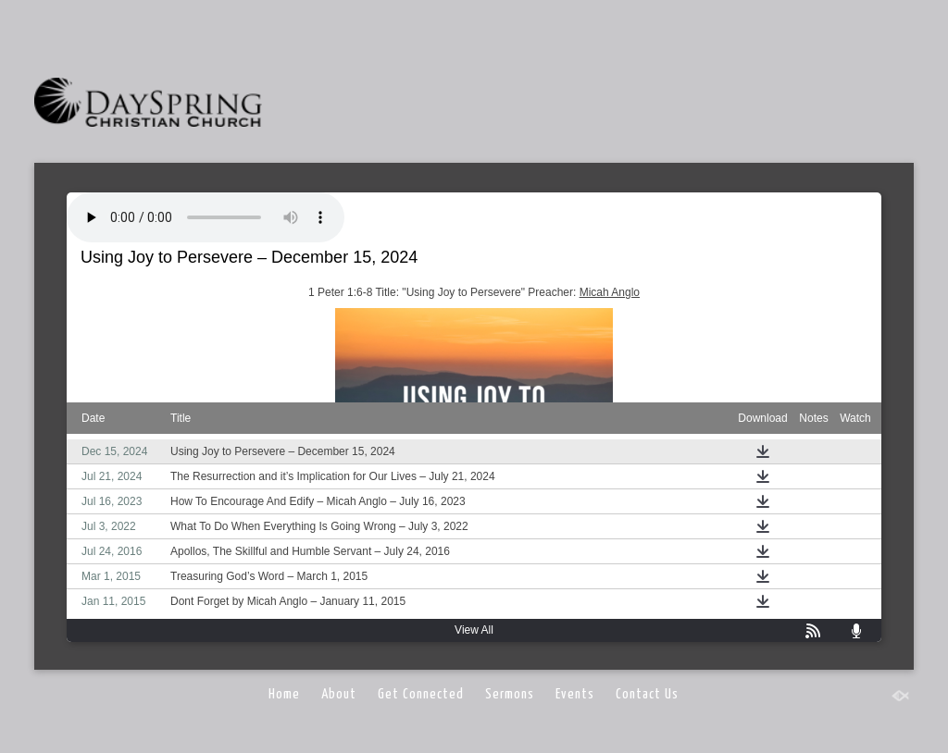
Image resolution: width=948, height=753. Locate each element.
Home (284, 694)
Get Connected (421, 694)
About (338, 694)
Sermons (509, 694)
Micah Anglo (610, 292)
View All (474, 629)
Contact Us (647, 694)
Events (574, 694)
